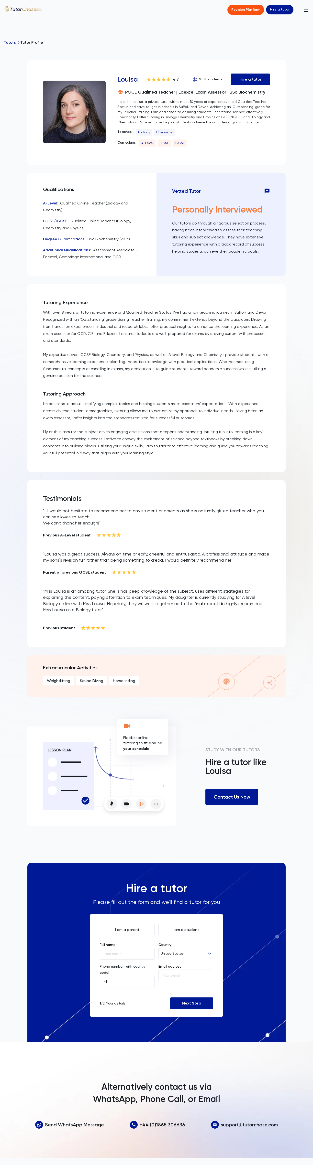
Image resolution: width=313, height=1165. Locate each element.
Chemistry (164, 132)
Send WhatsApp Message (69, 1125)
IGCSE (180, 143)
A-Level (147, 143)
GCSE (164, 143)
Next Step (191, 1003)
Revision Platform (245, 10)
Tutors (10, 42)
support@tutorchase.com (244, 1125)
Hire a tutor (280, 9)
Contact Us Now (232, 797)
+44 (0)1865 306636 (157, 1125)
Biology (144, 132)
